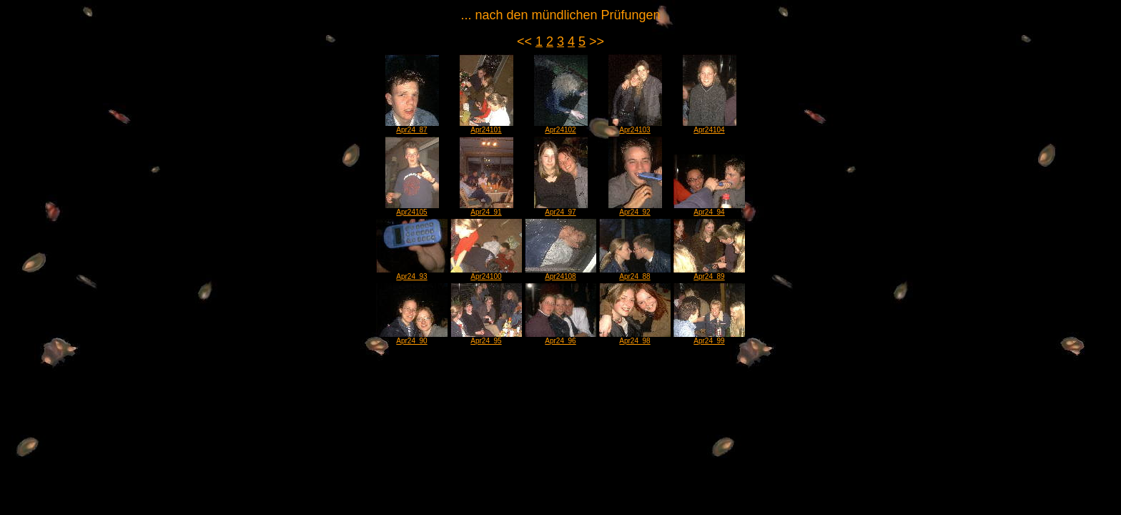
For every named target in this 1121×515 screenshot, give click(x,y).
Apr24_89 (709, 273)
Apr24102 (561, 126)
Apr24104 (709, 126)
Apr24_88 (635, 273)
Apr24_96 (560, 337)
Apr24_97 (561, 209)
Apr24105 (412, 209)
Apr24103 (635, 126)
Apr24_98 (635, 337)
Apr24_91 (486, 209)
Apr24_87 (412, 126)
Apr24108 (560, 273)
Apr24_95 (486, 337)
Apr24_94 (709, 209)
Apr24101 (486, 126)
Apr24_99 (709, 337)
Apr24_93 (412, 273)
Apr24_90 (412, 337)
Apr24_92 (635, 209)
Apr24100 (486, 273)
